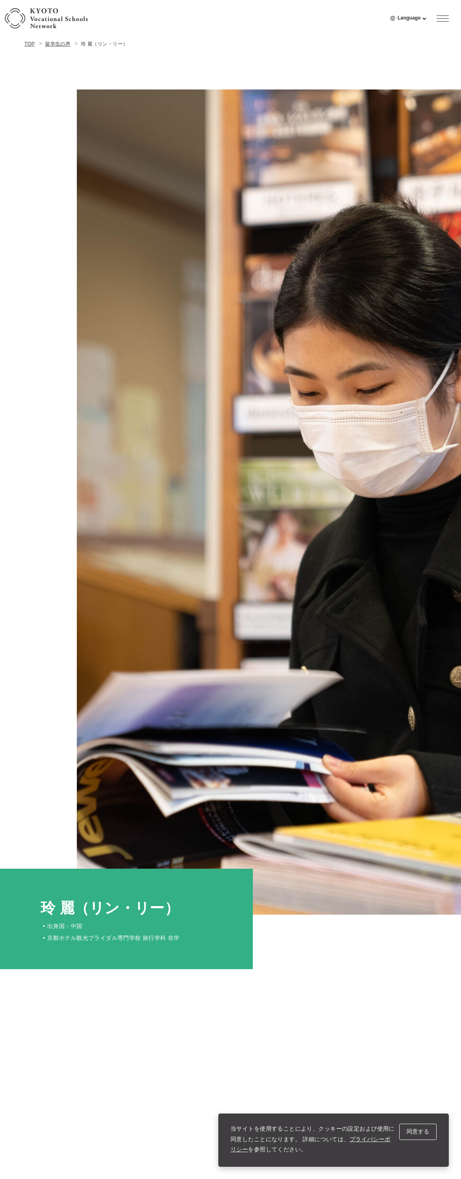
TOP (29, 44)
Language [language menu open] (412, 21)
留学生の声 (57, 44)
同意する (418, 1131)
